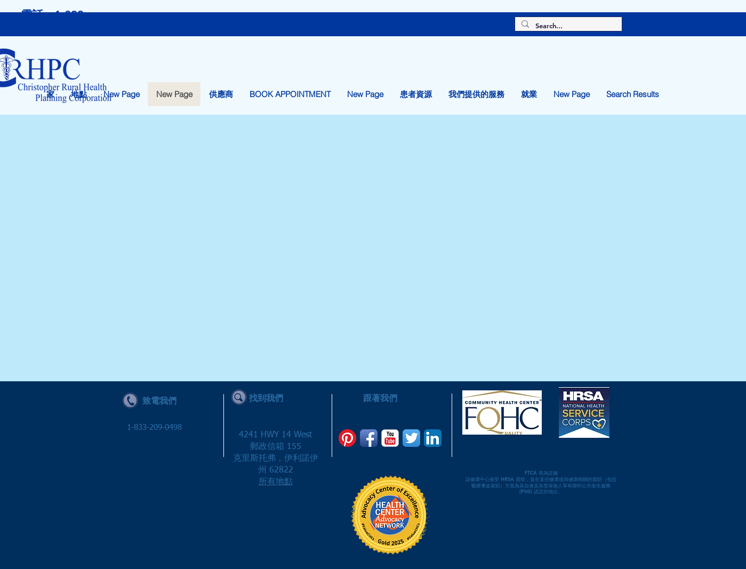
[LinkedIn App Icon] (433, 438)
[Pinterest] (347, 438)
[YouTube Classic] (390, 438)
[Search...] (567, 26)
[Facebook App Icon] (369, 438)
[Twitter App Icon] (411, 438)
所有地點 (276, 482)
